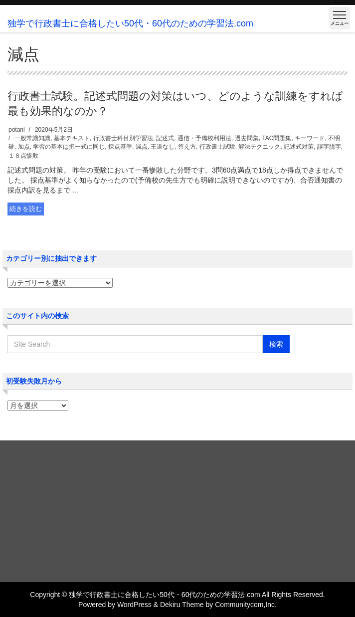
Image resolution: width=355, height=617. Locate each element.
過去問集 (247, 138)
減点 (142, 146)
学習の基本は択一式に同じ (69, 146)
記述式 (165, 138)
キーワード (310, 138)
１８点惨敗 (23, 155)
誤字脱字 (329, 146)
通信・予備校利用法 (204, 138)
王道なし (163, 146)
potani (16, 129)
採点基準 (120, 146)
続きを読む (25, 208)
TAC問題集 (276, 138)
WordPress (134, 605)
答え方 (187, 146)
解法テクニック (259, 146)
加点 (24, 146)
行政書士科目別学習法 (123, 138)
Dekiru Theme (182, 605)
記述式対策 (299, 146)
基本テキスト (72, 138)
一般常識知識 (32, 138)
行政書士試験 (217, 146)
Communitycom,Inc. (246, 605)
